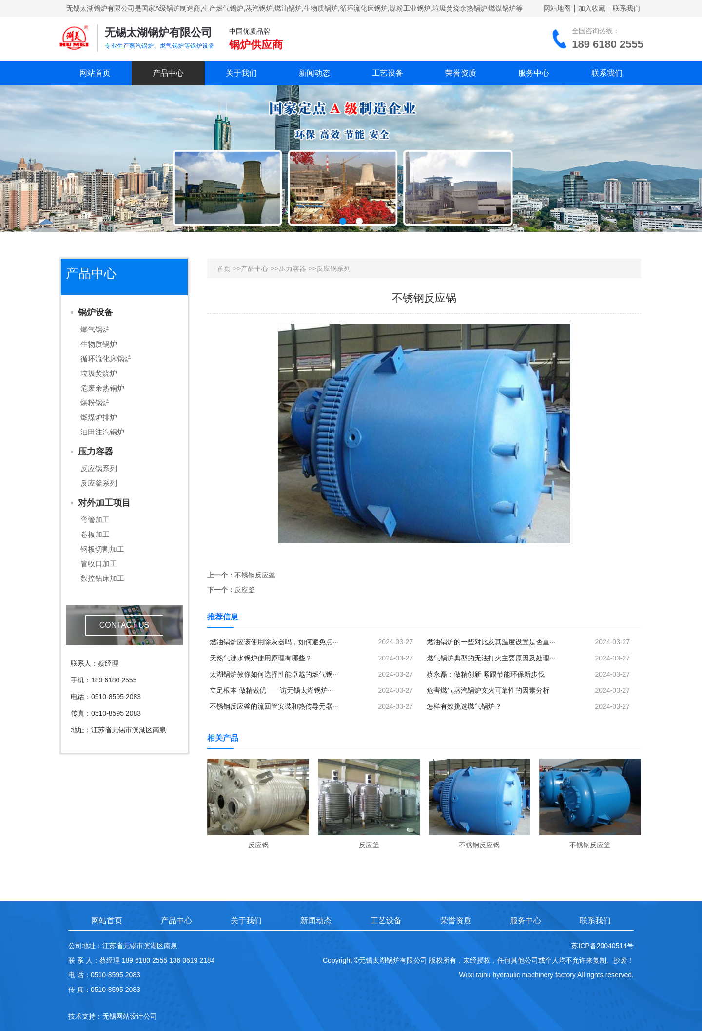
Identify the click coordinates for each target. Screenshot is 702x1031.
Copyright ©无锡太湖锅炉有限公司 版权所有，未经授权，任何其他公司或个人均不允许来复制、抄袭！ (478, 960)
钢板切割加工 (102, 549)
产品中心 (168, 73)
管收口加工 (98, 563)
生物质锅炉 (98, 344)
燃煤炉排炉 (98, 417)
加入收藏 (591, 8)
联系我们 (626, 8)
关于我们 (241, 73)
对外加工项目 (104, 503)
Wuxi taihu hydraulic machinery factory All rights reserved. (546, 975)
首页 (224, 268)
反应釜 (244, 590)
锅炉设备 (95, 312)
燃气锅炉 (95, 329)
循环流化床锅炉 (106, 358)
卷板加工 (95, 534)
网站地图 (557, 8)
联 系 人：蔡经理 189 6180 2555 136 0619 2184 (141, 960)
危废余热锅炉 (102, 388)
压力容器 (95, 451)
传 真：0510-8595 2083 (104, 989)
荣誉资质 (460, 73)
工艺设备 (387, 73)
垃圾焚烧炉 (98, 373)
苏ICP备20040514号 (602, 945)
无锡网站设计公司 (129, 1016)
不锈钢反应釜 (254, 575)
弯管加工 (95, 520)
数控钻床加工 (102, 578)
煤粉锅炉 (95, 402)
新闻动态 (314, 73)
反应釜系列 (98, 483)
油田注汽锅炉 (102, 432)
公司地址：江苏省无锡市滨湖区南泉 (122, 945)
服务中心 (533, 73)
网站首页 (95, 73)
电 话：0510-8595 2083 (104, 975)
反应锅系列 (98, 468)
